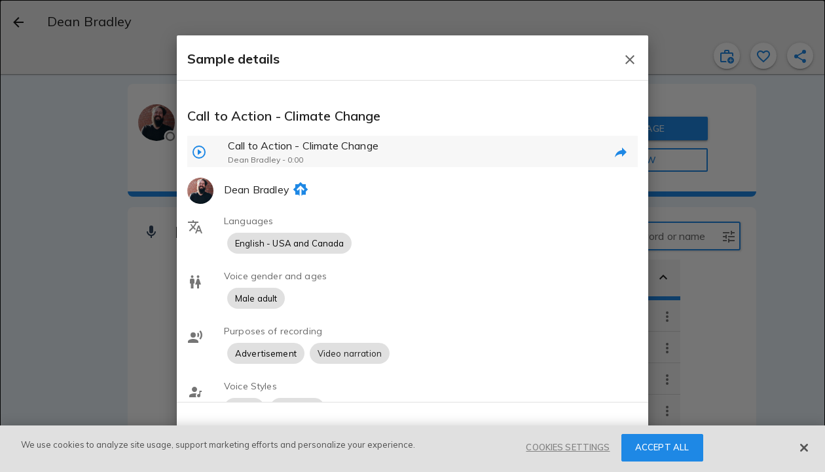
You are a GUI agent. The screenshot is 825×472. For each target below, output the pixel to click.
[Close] (804, 447)
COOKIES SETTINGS (568, 447)
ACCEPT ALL (662, 447)
